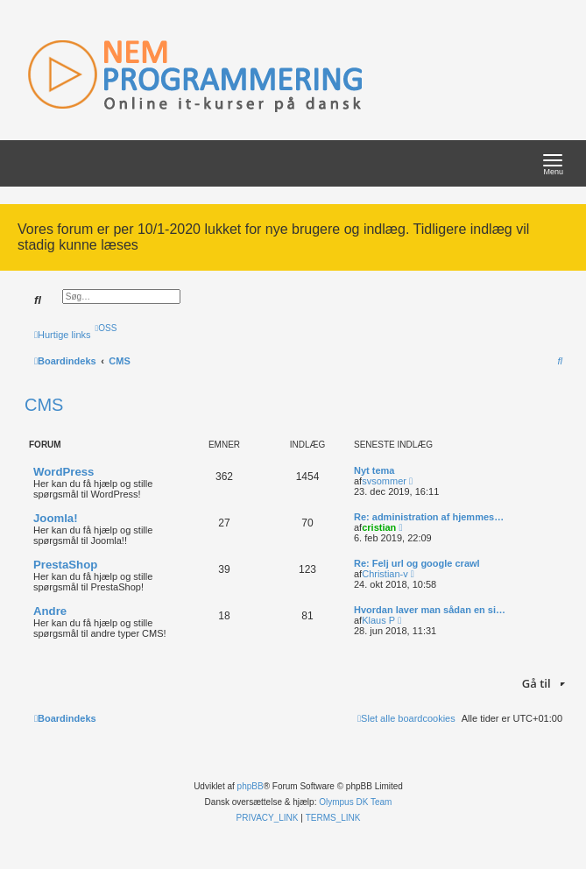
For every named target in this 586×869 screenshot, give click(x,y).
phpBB (250, 786)
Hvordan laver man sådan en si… (429, 609)
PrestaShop (65, 564)
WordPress (63, 471)
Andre (50, 611)
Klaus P (378, 620)
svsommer (384, 481)
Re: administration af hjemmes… (429, 517)
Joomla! (55, 518)
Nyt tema (374, 470)
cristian (379, 527)
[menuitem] (106, 328)
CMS (44, 404)
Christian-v (385, 574)
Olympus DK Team (355, 802)
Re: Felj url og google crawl (417, 563)
